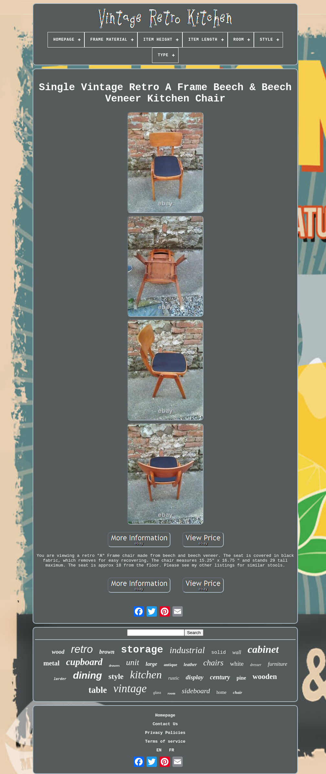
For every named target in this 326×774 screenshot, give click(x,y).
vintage (130, 688)
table (97, 690)
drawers (114, 665)
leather (190, 664)
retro (82, 649)
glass (157, 692)
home (221, 692)
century (220, 677)
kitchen (146, 675)
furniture (277, 664)
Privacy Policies (165, 732)
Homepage (165, 715)
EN (159, 750)
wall (236, 652)
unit (132, 662)
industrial (187, 650)
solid (218, 652)
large (151, 664)
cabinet (263, 649)
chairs (213, 662)
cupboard (84, 662)
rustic (173, 678)
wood (58, 652)
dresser (255, 665)
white (237, 663)
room (171, 693)
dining (87, 675)
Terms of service (165, 741)
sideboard (196, 691)
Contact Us (165, 724)
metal (51, 663)
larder (60, 679)
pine (241, 678)
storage (142, 649)
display (194, 677)
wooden (265, 677)
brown (106, 652)
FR (171, 750)
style (116, 676)
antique (170, 664)
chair (237, 692)
